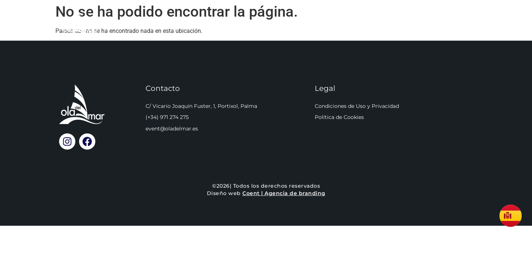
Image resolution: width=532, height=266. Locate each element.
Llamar (445, 21)
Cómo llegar (374, 21)
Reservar (298, 21)
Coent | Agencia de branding (283, 193)
